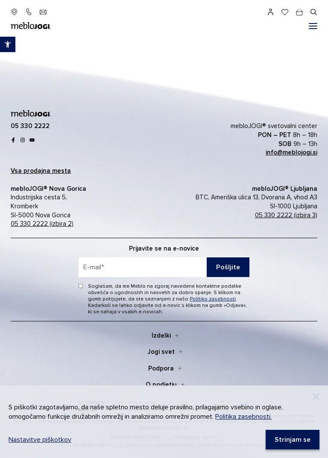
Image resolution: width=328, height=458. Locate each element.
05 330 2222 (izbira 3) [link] (286, 215)
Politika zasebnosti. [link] (243, 416)
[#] (313, 26)
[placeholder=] (164, 267)
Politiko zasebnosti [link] (213, 299)
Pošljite (228, 267)
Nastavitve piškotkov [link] (40, 439)
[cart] (299, 12)
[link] (7, 44)
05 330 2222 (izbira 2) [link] (42, 224)
